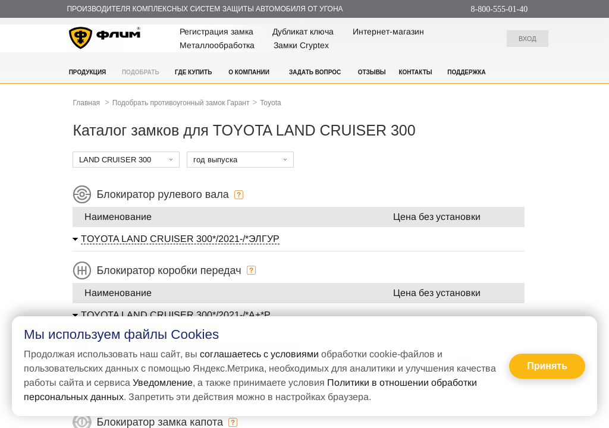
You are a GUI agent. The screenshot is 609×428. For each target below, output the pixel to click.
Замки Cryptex (301, 45)
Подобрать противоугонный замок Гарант (181, 103)
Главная (86, 103)
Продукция (87, 72)
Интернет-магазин (388, 31)
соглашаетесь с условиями (259, 354)
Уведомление (163, 382)
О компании (248, 72)
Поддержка (466, 72)
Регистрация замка (216, 31)
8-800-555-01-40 (499, 9)
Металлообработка (217, 45)
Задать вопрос (315, 72)
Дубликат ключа (303, 31)
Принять (547, 366)
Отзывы (372, 72)
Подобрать (140, 72)
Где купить (193, 72)
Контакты (415, 72)
